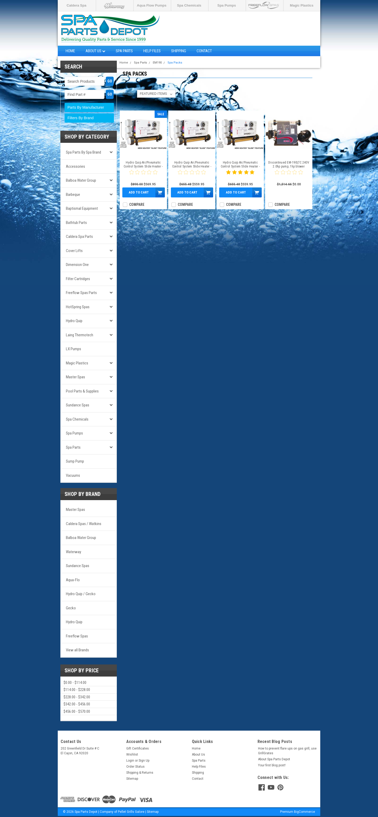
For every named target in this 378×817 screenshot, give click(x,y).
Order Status (135, 766)
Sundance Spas (77, 405)
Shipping (178, 51)
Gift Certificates (137, 748)
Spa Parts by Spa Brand (83, 152)
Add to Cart (139, 192)
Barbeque (73, 194)
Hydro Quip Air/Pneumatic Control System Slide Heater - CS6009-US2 (191, 165)
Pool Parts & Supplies (82, 391)
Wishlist (132, 754)
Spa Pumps (226, 5)
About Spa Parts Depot (274, 759)
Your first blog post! (272, 765)
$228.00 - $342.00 (77, 697)
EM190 (157, 62)
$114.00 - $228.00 (77, 689)
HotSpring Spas (78, 307)
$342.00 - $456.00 (77, 704)
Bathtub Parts (76, 222)
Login (130, 760)
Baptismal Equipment (82, 208)
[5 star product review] (240, 175)
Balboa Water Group (81, 180)
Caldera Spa (76, 5)
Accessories (75, 166)
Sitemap (132, 779)
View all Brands (77, 650)
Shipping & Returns (139, 772)
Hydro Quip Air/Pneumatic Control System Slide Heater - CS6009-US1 (240, 165)
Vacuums (73, 475)
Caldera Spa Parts (79, 236)
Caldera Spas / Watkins (83, 523)
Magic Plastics (301, 5)
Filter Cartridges (78, 278)
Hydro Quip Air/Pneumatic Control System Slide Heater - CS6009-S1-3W (143, 165)
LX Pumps (73, 349)
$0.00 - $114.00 (75, 682)
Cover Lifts (74, 250)
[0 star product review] (143, 175)
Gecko (71, 608)
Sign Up (144, 760)
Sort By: (128, 94)
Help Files (152, 51)
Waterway (73, 551)
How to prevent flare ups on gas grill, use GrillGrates (287, 751)
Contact (204, 51)
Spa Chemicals (189, 5)
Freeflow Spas (77, 636)
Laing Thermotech (79, 335)
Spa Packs (174, 62)
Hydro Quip (74, 320)
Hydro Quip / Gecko (81, 593)
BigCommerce (304, 812)
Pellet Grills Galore (131, 812)
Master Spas (75, 377)
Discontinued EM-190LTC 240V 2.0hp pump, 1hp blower (288, 164)
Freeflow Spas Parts (81, 292)
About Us (95, 51)
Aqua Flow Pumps (151, 5)
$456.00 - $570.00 (77, 711)
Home (70, 51)
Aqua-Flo (73, 580)
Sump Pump (75, 461)
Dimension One (77, 264)
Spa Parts (124, 51)
